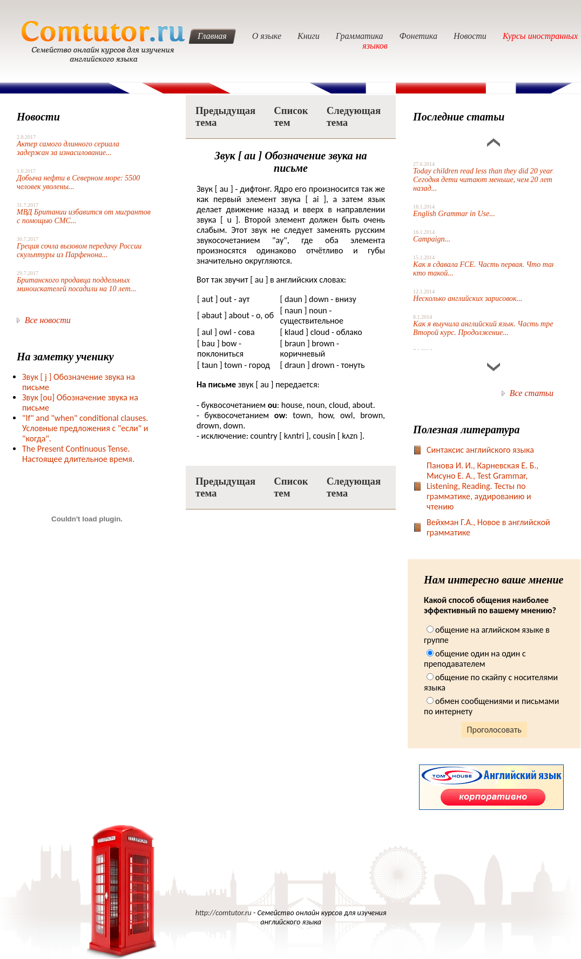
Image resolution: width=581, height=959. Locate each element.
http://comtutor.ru (223, 912)
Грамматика (359, 36)
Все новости (48, 320)
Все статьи (531, 393)
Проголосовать (494, 730)
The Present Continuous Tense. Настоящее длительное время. (78, 454)
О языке (266, 36)
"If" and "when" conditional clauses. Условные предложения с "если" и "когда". (85, 428)
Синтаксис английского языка (480, 450)
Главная (212, 36)
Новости (470, 36)
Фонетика (418, 36)
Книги (309, 36)
